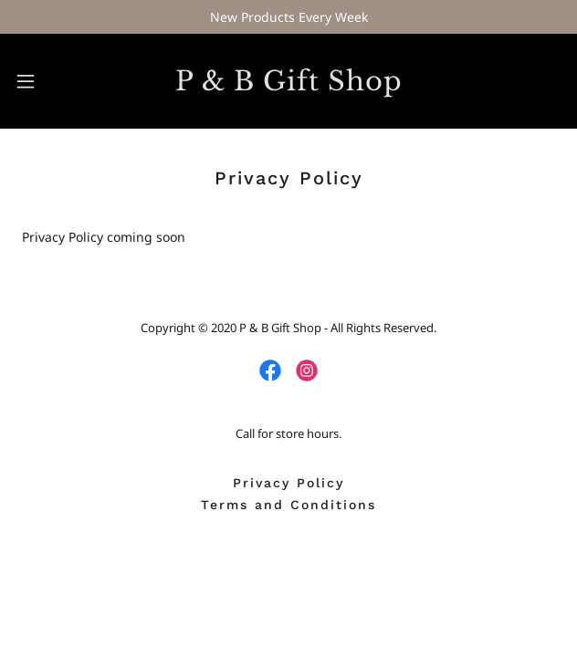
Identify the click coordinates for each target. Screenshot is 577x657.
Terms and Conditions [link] (288, 504)
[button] (45, 81)
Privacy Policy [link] (288, 482)
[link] (288, 82)
